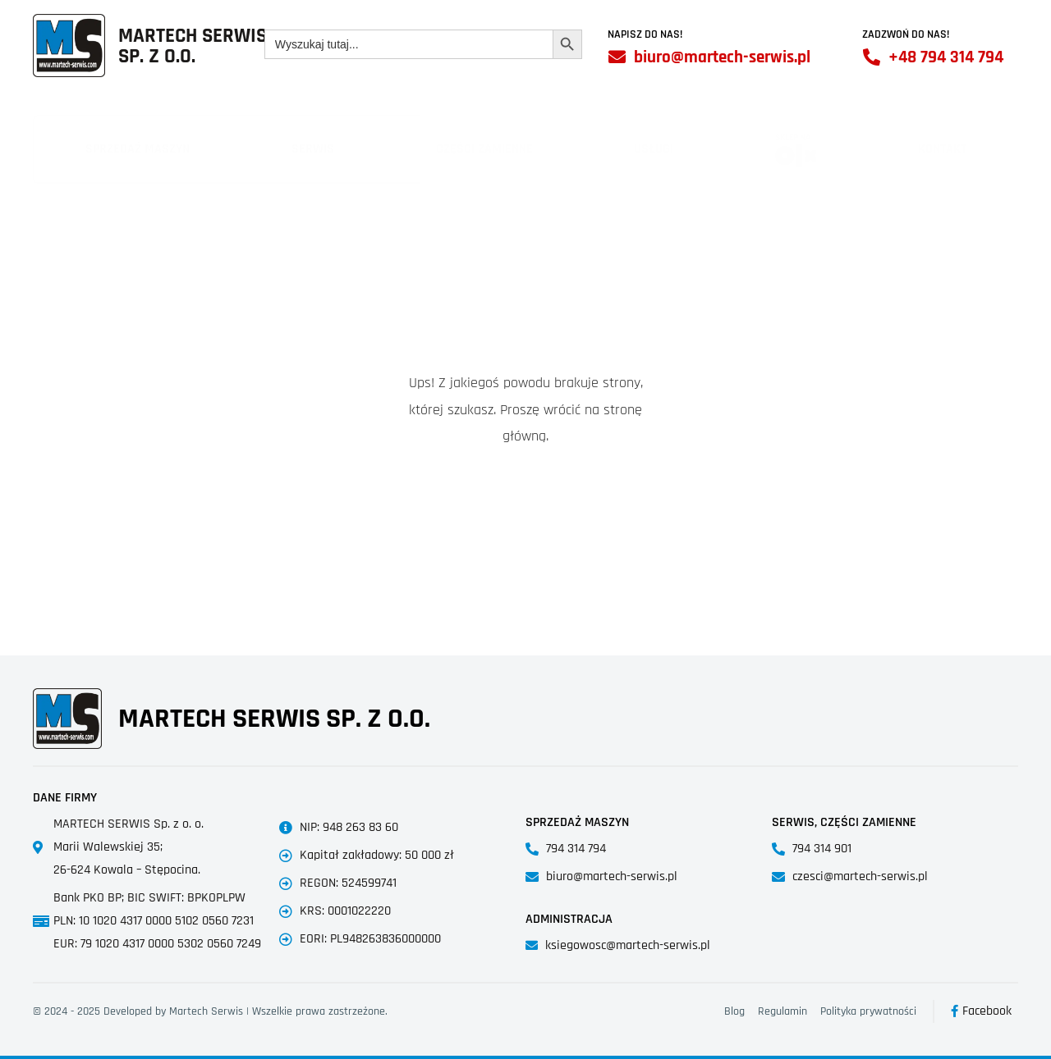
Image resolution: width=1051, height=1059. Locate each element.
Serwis (312, 148)
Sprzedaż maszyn (137, 148)
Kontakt (942, 148)
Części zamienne (484, 148)
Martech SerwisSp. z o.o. (192, 46)
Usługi (653, 148)
